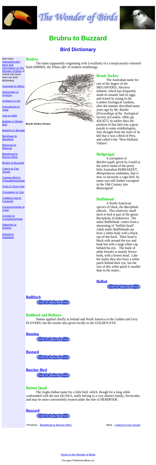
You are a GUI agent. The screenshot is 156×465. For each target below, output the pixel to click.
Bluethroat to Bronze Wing (10, 155)
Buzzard (32, 410)
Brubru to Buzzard (13, 162)
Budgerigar (105, 154)
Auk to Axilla (9, 115)
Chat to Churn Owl (13, 186)
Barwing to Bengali (13, 130)
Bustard (32, 352)
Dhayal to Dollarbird (8, 236)
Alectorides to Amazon (10, 93)
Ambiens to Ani (11, 100)
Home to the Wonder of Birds (78, 454)
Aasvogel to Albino (13, 86)
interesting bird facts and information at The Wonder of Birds (13, 66)
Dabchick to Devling (9, 226)
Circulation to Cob (13, 192)
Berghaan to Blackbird (9, 138)
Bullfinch (33, 297)
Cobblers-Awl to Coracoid (11, 199)
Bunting (32, 334)
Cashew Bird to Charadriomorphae (13, 179)
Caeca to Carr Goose (127, 424)
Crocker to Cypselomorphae (12, 217)
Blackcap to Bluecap (9, 146)
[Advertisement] (60, 157)
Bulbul (101, 281)
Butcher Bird (36, 370)
